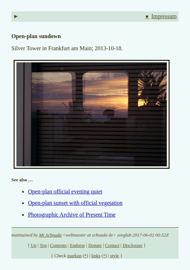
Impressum (164, 16)
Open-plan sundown (36, 36)
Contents (58, 245)
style (114, 255)
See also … (22, 179)
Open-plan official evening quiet (65, 191)
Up (33, 245)
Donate (95, 245)
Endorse (77, 245)
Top (43, 245)
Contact (112, 245)
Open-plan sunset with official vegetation (75, 203)
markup (75, 255)
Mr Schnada (50, 235)
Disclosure (132, 245)
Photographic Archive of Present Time (71, 215)
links (95, 255)
